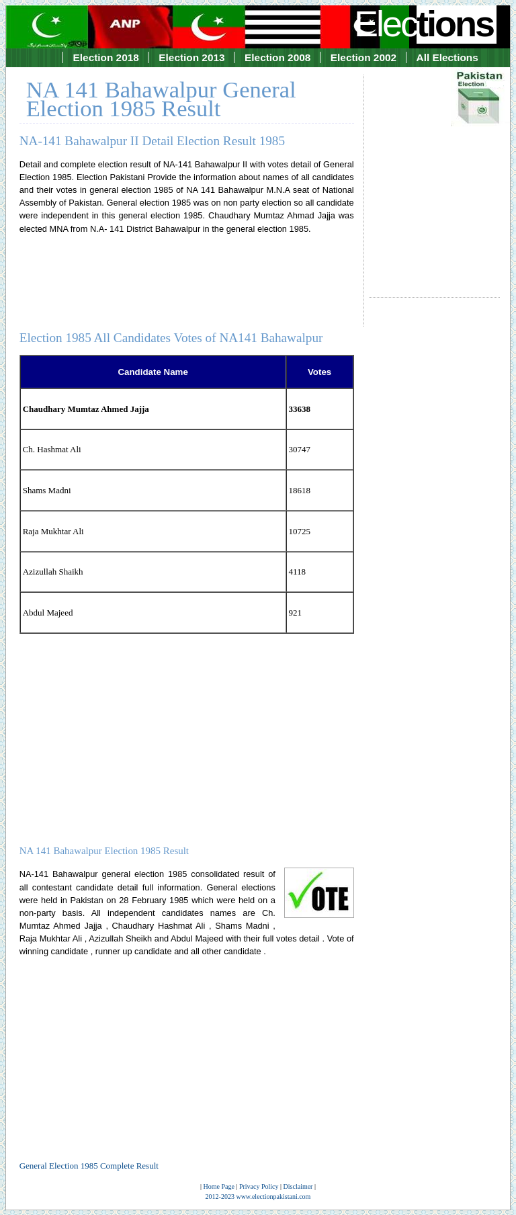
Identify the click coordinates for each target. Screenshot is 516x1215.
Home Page (219, 1186)
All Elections (447, 57)
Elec (425, 23)
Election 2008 (277, 57)
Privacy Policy (259, 1186)
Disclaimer (298, 1186)
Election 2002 (363, 57)
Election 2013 (191, 57)
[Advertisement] (434, 173)
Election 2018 (106, 57)
